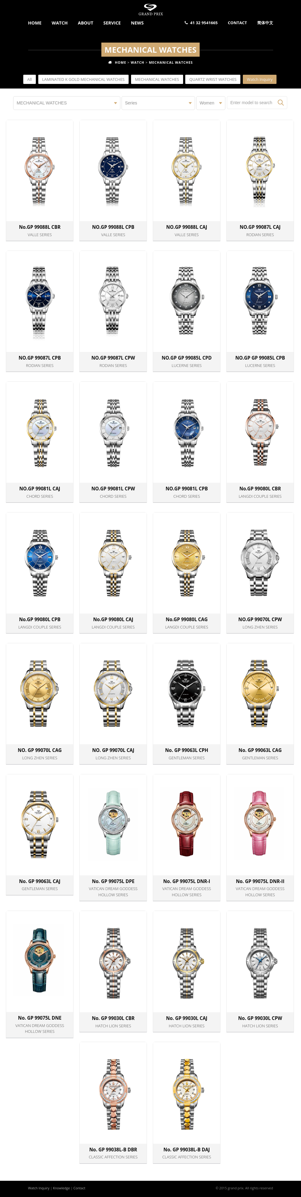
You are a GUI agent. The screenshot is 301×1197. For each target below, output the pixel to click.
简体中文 (265, 22)
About (85, 23)
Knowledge (61, 1188)
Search (280, 102)
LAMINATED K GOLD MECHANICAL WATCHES (83, 79)
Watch (60, 23)
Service (112, 23)
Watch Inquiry (260, 79)
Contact (237, 22)
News (137, 23)
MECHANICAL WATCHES (171, 62)
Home (35, 23)
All (29, 79)
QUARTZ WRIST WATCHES (212, 79)
